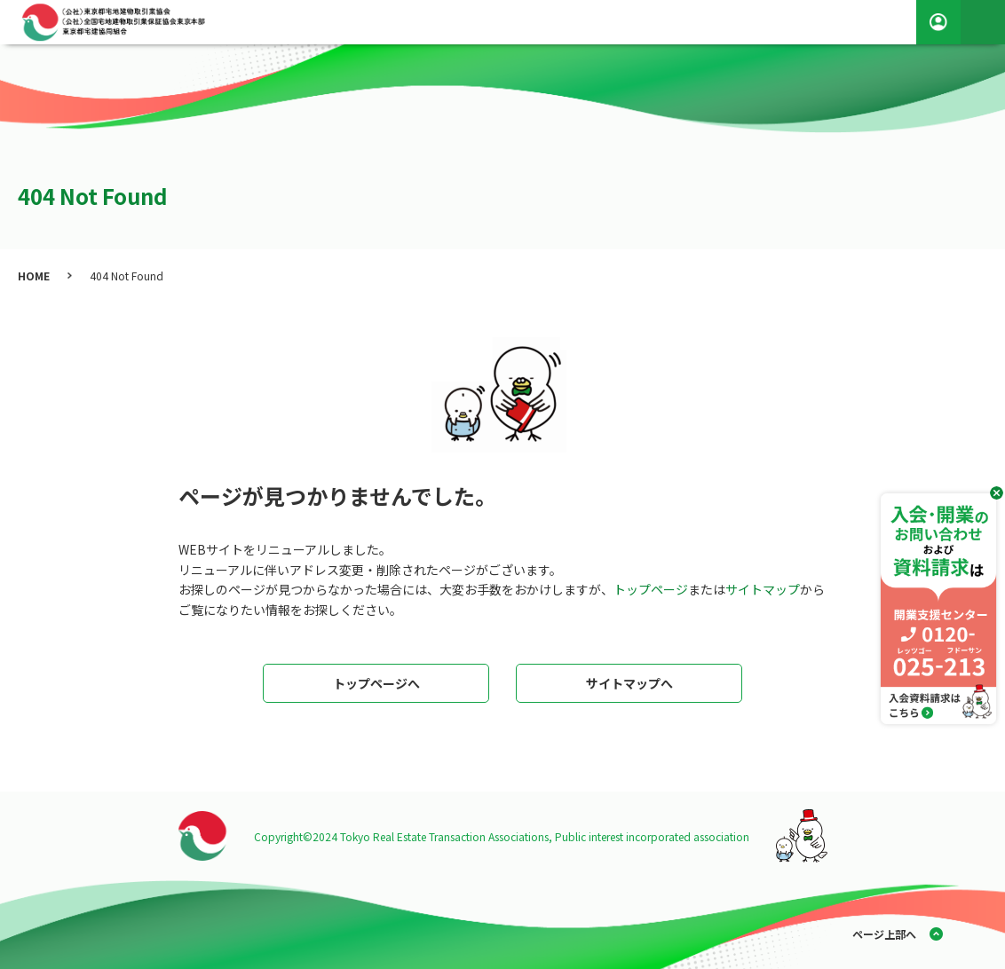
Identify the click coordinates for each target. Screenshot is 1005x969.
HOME (34, 275)
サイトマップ (762, 589)
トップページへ (376, 683)
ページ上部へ (884, 933)
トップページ (650, 589)
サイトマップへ (629, 683)
